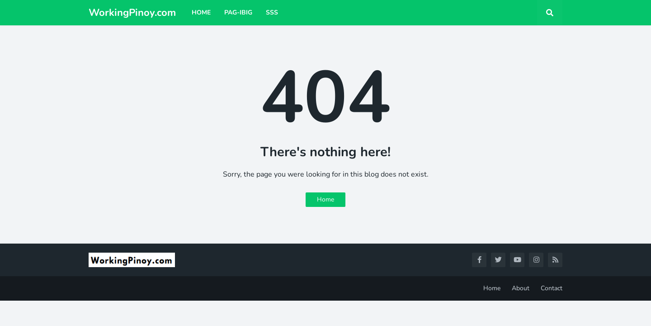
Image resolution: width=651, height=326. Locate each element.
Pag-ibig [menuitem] (238, 12)
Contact (551, 288)
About (520, 288)
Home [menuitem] (201, 12)
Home (325, 199)
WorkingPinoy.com (132, 12)
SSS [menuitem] (272, 12)
